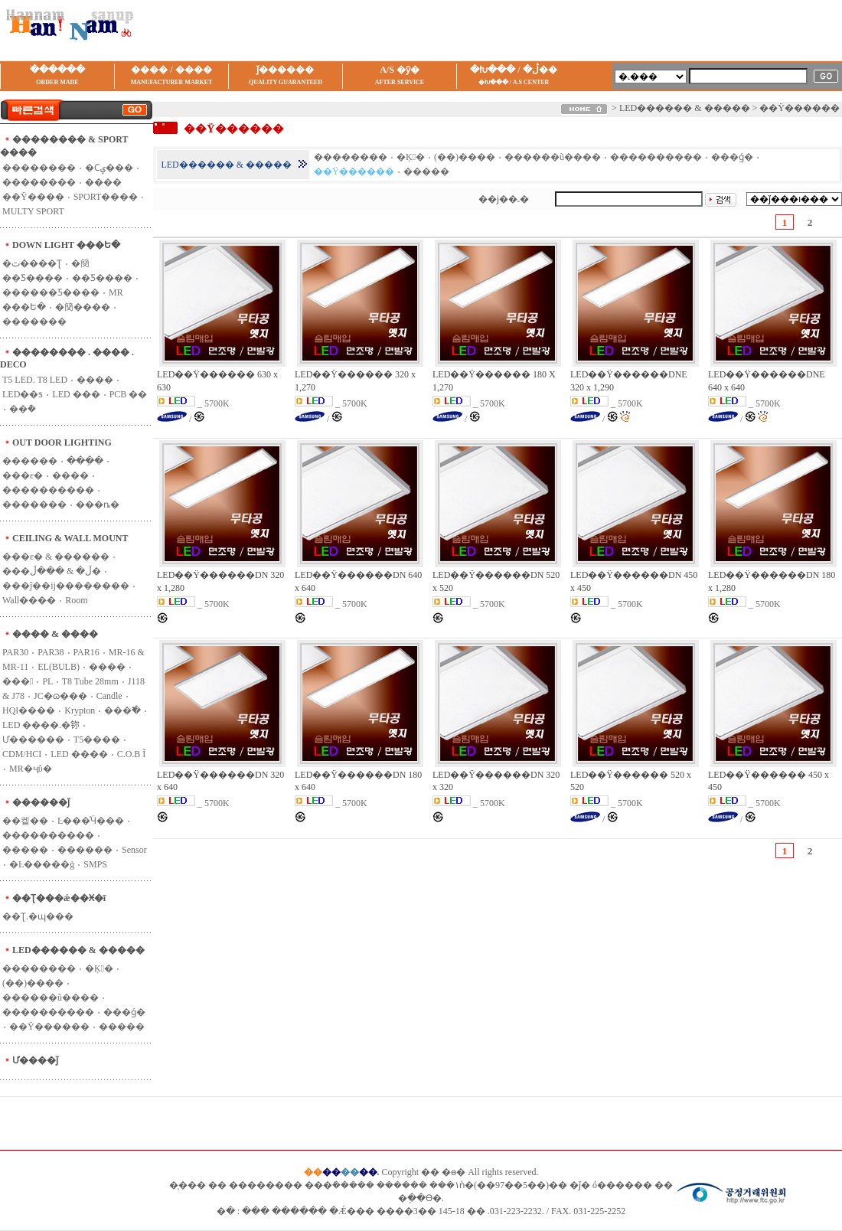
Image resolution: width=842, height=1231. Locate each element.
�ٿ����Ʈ (32, 263)
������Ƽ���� (51, 292)
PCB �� (128, 394)
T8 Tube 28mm (90, 681)
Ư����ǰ (35, 1060)
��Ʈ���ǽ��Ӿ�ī (59, 898)
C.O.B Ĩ (131, 754)
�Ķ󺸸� (99, 968)
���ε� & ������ (55, 556)
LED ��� (76, 394)
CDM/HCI (21, 754)
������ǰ (41, 802)
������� (34, 321)
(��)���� (33, 983)
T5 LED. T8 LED (34, 379)
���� (70, 475)
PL (47, 681)
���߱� (122, 710)
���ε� (22, 475)
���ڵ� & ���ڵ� (51, 571)
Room (76, 600)
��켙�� (25, 820)
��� (17, 681)
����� (25, 849)
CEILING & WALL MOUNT (70, 538)
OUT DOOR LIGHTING (62, 442)
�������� (39, 167)
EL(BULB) (59, 666)
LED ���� (79, 754)
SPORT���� (106, 196)
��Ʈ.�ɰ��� (37, 916)
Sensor (134, 849)
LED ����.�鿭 (41, 725)
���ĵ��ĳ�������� (65, 585)
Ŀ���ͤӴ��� (90, 820)
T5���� (96, 739)
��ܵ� (22, 408)
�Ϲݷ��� (109, 167)
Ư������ (33, 739)
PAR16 (86, 652)
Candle (109, 696)
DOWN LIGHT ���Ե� (66, 245)
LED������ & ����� (78, 950)
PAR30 (15, 652)
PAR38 (51, 652)
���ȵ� (97, 504)
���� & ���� (55, 634)
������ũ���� (50, 997)
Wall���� (29, 600)
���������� (48, 490)
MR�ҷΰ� (30, 768)
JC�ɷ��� (60, 696)
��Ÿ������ (49, 1026)
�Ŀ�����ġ (41, 864)
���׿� (95, 379)
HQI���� (28, 710)
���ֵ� (85, 461)
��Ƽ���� (102, 278)
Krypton (79, 710)
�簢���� (82, 307)
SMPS (95, 864)
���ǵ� (124, 1012)
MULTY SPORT (33, 211)
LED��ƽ (22, 394)
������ (29, 461)
